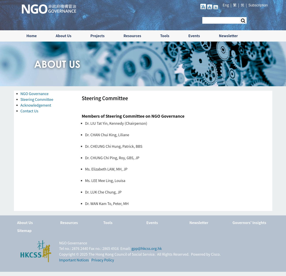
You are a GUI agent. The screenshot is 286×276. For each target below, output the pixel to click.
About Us (63, 35)
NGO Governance (35, 93)
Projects (97, 35)
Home (32, 35)
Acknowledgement (36, 105)
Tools (164, 35)
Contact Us (29, 110)
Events (194, 35)
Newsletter (228, 35)
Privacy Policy (102, 260)
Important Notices (74, 260)
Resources (132, 35)
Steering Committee (37, 99)
